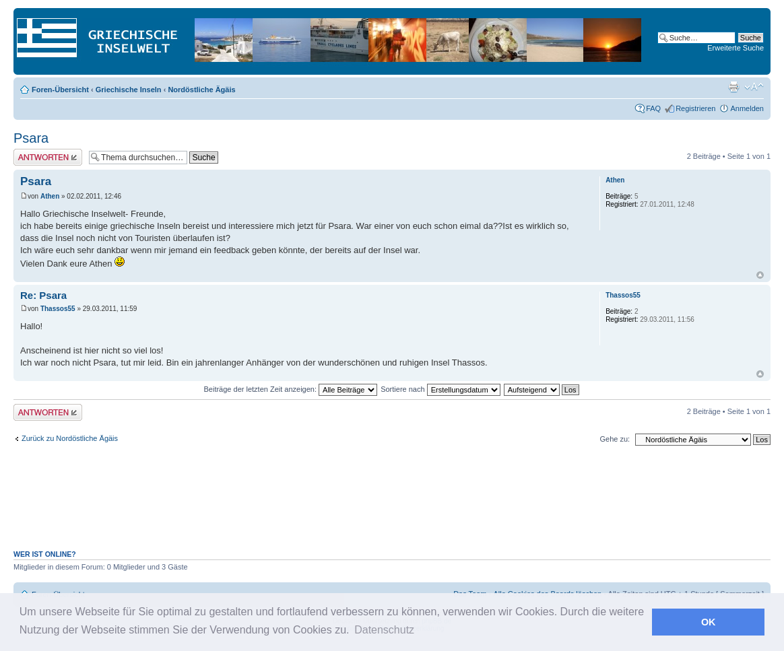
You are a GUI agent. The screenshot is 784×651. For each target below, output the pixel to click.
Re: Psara (43, 295)
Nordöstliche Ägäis (201, 89)
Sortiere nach (440, 389)
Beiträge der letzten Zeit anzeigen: (290, 389)
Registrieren (695, 108)
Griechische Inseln (129, 89)
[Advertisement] (392, 505)
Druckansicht (733, 87)
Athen (49, 196)
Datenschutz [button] (384, 630)
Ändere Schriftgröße (754, 87)
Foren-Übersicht (60, 89)
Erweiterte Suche (735, 48)
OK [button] (708, 622)
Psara (30, 138)
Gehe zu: (614, 439)
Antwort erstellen (47, 157)
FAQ (653, 108)
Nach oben (760, 275)
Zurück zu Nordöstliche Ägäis (70, 438)
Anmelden (747, 108)
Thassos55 (57, 308)
